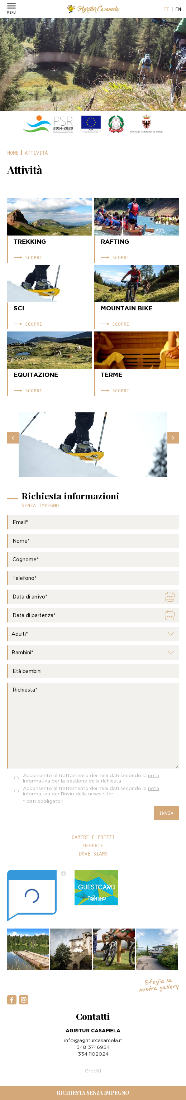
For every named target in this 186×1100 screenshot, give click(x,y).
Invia (166, 813)
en (178, 9)
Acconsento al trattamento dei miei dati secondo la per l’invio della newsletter (91, 791)
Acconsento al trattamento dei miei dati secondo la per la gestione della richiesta (91, 778)
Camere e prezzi (93, 837)
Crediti (93, 1070)
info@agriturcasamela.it (93, 1040)
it (166, 9)
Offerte (93, 845)
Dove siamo (93, 854)
